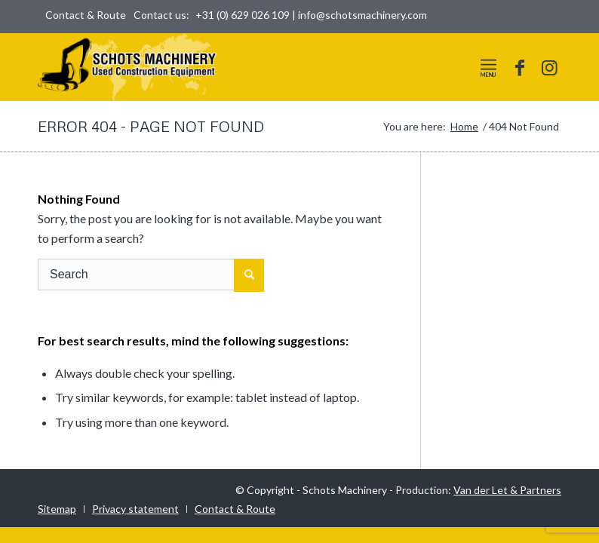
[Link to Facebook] (519, 67)
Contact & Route (85, 14)
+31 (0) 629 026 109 (242, 14)
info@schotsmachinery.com (362, 14)
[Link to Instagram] (550, 67)
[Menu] (488, 64)
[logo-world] (127, 67)
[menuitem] (82, 15)
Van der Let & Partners (507, 489)
